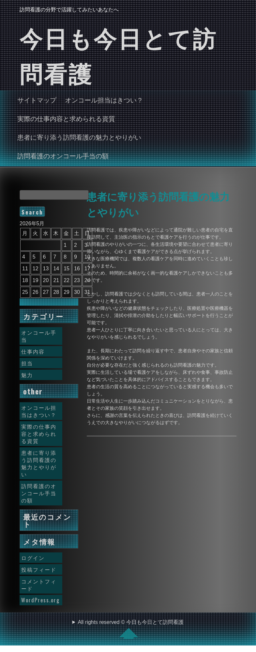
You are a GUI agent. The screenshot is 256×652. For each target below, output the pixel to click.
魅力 (27, 375)
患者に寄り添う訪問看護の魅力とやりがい (79, 137)
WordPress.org (40, 600)
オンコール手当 (38, 335)
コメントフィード (38, 584)
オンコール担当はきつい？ (104, 99)
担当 (27, 363)
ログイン (33, 558)
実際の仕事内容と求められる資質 (66, 118)
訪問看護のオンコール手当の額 (63, 155)
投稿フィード (38, 569)
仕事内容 (33, 351)
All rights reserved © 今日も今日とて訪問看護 (131, 629)
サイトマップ (36, 99)
